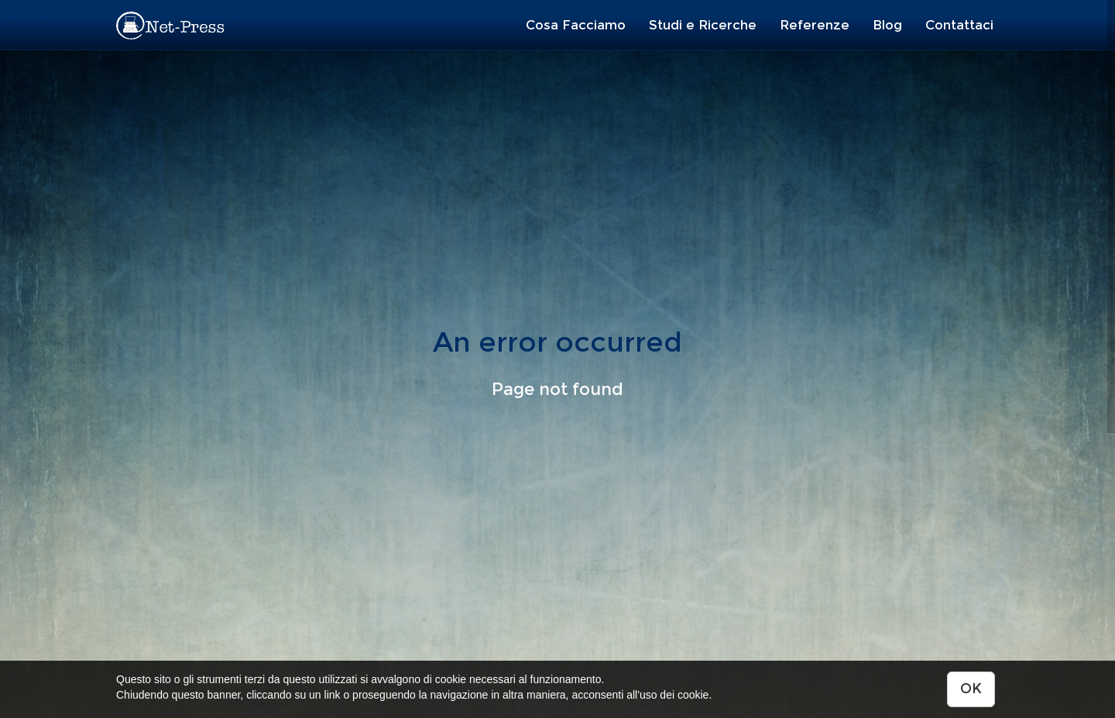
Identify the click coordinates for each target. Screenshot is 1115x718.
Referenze (814, 25)
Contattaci (959, 25)
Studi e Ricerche (702, 25)
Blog (887, 25)
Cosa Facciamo (576, 25)
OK (971, 688)
